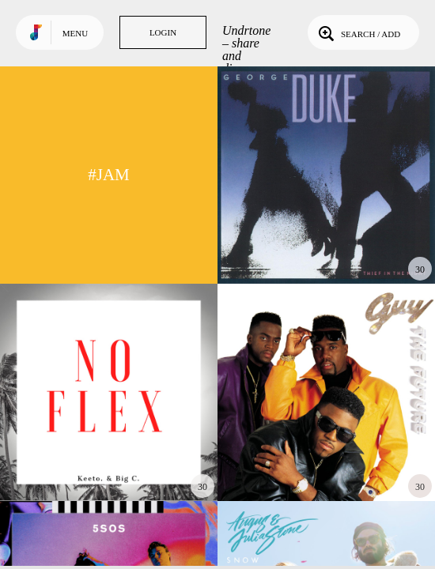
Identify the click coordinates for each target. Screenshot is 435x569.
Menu (75, 33)
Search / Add (358, 32)
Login (162, 32)
